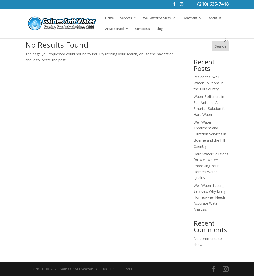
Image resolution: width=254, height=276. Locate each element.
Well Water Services (156, 18)
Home (109, 18)
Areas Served (114, 29)
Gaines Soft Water (76, 269)
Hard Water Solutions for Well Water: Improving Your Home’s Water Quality (211, 166)
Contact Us (142, 29)
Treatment (189, 18)
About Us (215, 18)
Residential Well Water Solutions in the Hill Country (208, 83)
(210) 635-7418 (213, 4)
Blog (159, 29)
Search (220, 46)
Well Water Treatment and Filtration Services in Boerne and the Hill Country (210, 134)
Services (126, 18)
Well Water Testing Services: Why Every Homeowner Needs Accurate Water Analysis (210, 197)
